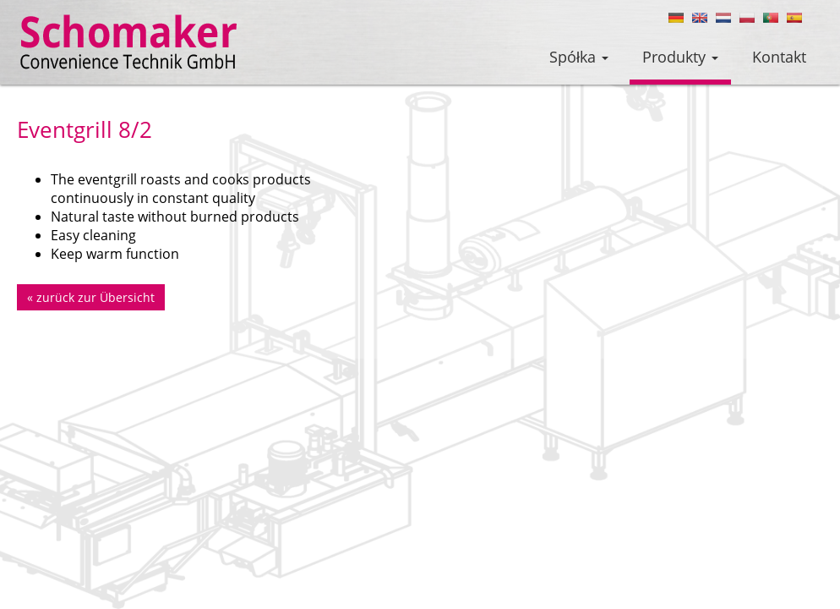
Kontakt (779, 57)
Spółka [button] (578, 57)
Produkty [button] (680, 57)
